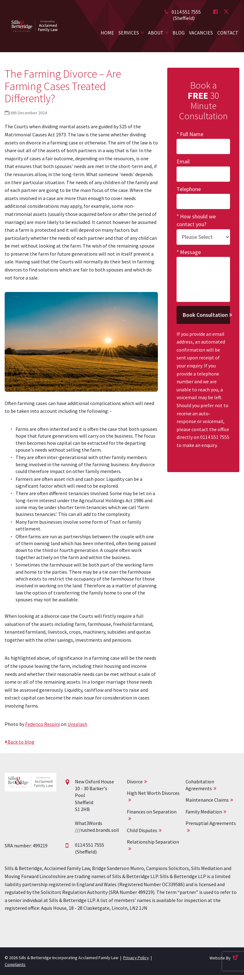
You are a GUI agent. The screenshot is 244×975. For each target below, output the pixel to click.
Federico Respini (42, 724)
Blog (179, 33)
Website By (224, 957)
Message (190, 252)
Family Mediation (204, 812)
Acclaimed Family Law (34, 26)
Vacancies (201, 33)
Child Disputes (142, 830)
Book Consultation (206, 314)
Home (107, 33)
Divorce (135, 781)
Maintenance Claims (207, 800)
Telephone (189, 189)
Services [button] (128, 33)
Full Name (191, 134)
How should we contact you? (196, 220)
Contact (227, 33)
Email (183, 161)
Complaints (15, 964)
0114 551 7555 (186, 12)
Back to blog (20, 742)
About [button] (155, 33)
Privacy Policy (136, 957)
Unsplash (77, 724)
